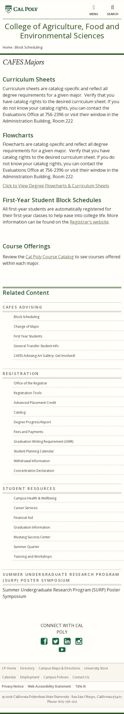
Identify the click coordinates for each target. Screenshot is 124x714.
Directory (27, 668)
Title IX (80, 686)
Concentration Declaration (34, 470)
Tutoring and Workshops (33, 556)
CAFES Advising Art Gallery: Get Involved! (44, 355)
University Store (96, 668)
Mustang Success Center (32, 537)
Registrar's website (89, 222)
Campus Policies (55, 677)
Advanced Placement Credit (35, 402)
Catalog (20, 412)
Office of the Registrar (30, 383)
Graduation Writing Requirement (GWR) (43, 441)
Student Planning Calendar (34, 451)
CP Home (9, 668)
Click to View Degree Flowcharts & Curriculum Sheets (56, 186)
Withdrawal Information (32, 461)
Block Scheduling (26, 316)
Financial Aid (23, 517)
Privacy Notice (13, 686)
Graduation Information (32, 527)
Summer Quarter (26, 546)
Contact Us (81, 677)
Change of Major (26, 326)
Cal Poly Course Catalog (50, 257)
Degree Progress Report (32, 422)
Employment (29, 677)
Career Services (25, 508)
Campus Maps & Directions (59, 668)
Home (7, 47)
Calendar (9, 677)
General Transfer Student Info (36, 346)
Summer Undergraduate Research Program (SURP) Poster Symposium (61, 577)
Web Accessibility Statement (49, 686)
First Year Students (28, 336)
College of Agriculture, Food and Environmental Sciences (62, 30)
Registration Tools (28, 393)
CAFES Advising (22, 307)
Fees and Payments (28, 431)
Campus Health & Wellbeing (35, 498)
